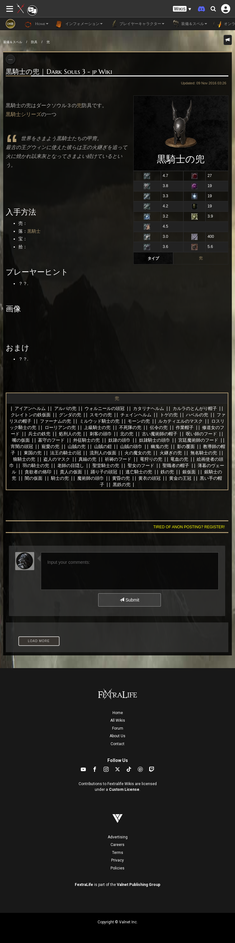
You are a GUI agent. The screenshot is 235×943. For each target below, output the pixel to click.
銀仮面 (189, 471)
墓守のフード (51, 440)
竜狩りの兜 (151, 459)
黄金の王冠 (180, 478)
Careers (117, 844)
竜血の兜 (179, 459)
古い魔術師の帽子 (159, 433)
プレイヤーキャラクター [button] (136, 24)
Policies (117, 868)
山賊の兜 (77, 446)
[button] (182, 9)
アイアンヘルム (30, 408)
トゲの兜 (169, 414)
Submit (129, 599)
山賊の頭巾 (131, 446)
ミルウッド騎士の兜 (99, 421)
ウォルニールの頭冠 (104, 408)
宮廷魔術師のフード (198, 440)
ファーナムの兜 (55, 421)
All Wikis (117, 720)
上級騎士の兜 (97, 427)
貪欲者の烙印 (38, 471)
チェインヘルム (135, 414)
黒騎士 (34, 231)
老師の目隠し (70, 465)
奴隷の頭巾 (119, 440)
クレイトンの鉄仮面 (31, 414)
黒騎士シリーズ (23, 114)
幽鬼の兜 (159, 446)
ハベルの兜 (197, 414)
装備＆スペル (12, 42)
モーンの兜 (139, 421)
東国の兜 (32, 452)
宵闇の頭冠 (22, 446)
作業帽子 (185, 427)
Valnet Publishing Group (138, 884)
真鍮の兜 (87, 459)
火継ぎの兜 (171, 452)
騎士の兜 (60, 478)
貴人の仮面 (71, 471)
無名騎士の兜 (203, 452)
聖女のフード (141, 465)
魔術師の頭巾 (90, 478)
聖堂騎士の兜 (105, 465)
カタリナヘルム (148, 408)
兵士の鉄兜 (39, 433)
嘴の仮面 (21, 440)
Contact (117, 744)
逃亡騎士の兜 (138, 471)
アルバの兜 (65, 408)
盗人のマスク (56, 459)
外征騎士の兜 (86, 440)
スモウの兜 (101, 414)
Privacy (117, 860)
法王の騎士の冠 (65, 452)
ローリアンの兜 (60, 427)
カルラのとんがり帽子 (195, 408)
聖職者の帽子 (175, 465)
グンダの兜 (70, 414)
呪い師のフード (201, 433)
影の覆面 (186, 446)
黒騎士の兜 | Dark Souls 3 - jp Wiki (59, 72)
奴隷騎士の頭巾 (154, 440)
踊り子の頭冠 (104, 471)
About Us (117, 736)
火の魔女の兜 (137, 452)
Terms (117, 852)
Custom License (124, 789)
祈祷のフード (118, 459)
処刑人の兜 (70, 433)
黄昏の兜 (121, 478)
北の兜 (126, 433)
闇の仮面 (33, 478)
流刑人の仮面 (103, 452)
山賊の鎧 (103, 446)
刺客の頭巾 (101, 433)
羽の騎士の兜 (35, 465)
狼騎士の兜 (24, 459)
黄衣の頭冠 (149, 478)
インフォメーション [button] (79, 24)
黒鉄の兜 (121, 484)
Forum (117, 728)
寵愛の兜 (50, 446)
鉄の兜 (167, 471)
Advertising (118, 837)
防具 (34, 42)
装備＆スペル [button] (189, 24)
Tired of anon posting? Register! (189, 527)
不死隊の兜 (130, 427)
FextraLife (84, 884)
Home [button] (36, 24)
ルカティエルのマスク (180, 421)
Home (117, 713)
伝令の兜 (159, 427)
